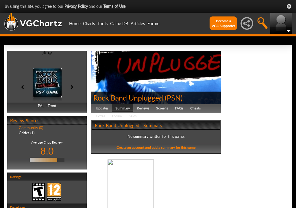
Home (75, 23)
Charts (89, 23)
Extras (100, 116)
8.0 (47, 151)
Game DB (119, 23)
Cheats (195, 108)
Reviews (143, 108)
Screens (162, 108)
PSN (174, 97)
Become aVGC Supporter (223, 23)
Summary (122, 108)
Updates (102, 108)
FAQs (179, 108)
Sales (132, 116)
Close (289, 6)
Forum (153, 23)
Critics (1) (26, 133)
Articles (138, 23)
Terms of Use (114, 6)
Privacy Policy (76, 6)
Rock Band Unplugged (128, 97)
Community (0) (31, 127)
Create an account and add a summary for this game (155, 147)
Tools (102, 23)
